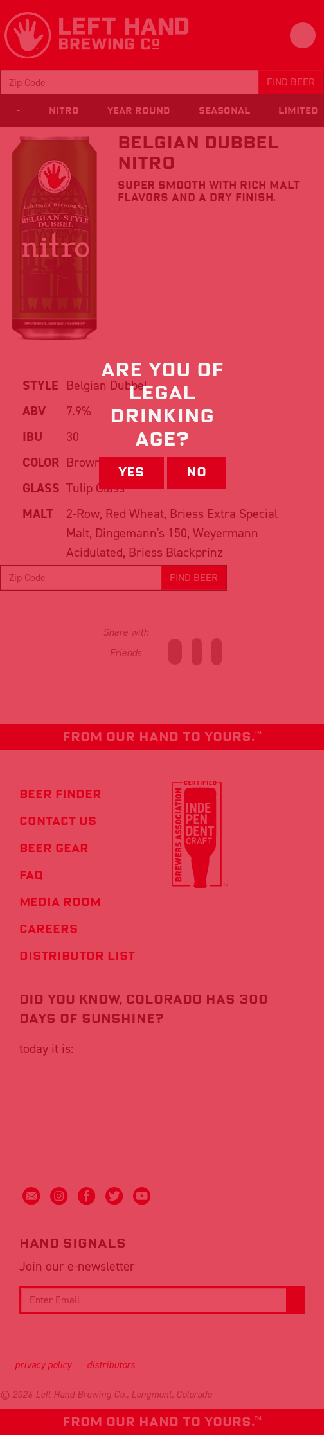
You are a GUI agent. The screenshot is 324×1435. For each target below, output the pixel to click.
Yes (131, 472)
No (196, 472)
